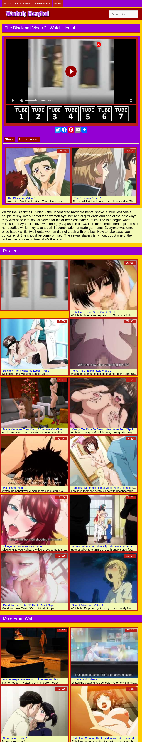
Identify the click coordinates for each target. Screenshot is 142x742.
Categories (23, 3)
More (58, 3)
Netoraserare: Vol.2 (15, 738)
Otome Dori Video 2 (85, 679)
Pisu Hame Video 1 (15, 487)
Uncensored (28, 139)
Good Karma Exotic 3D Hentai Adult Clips (28, 605)
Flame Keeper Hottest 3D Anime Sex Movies (30, 679)
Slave (9, 139)
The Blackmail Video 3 (21, 198)
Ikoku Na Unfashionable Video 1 (91, 370)
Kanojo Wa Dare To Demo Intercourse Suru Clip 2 (102, 429)
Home (7, 3)
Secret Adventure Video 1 (87, 605)
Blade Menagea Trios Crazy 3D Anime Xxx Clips (32, 429)
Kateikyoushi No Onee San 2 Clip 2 (93, 312)
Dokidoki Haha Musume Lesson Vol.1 (26, 370)
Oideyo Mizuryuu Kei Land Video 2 (24, 546)
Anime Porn (42, 3)
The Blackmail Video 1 (88, 198)
